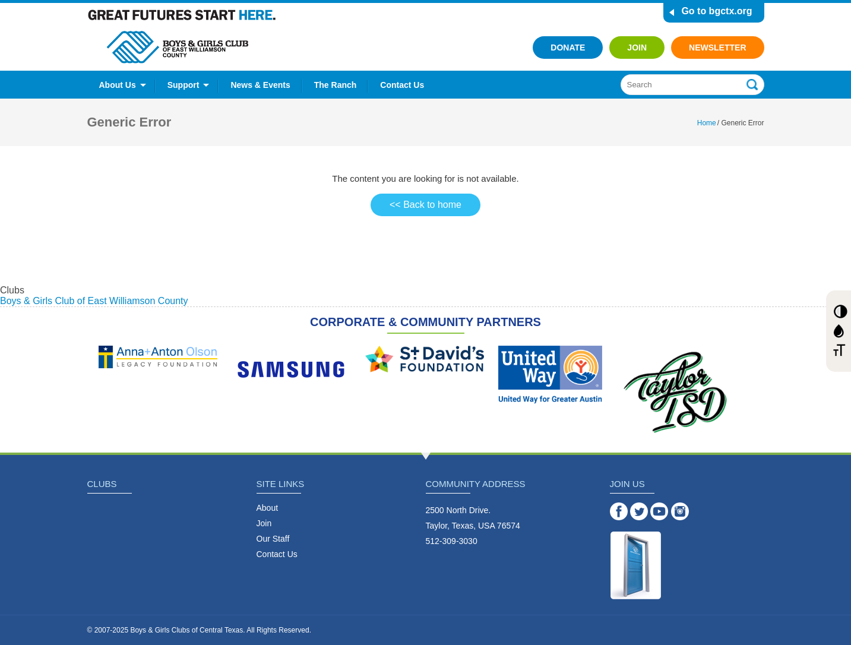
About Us (117, 85)
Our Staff (273, 538)
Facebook (619, 511)
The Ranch (335, 85)
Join (637, 47)
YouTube (659, 511)
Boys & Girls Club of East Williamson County (94, 301)
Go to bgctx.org (716, 11)
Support (183, 85)
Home (706, 123)
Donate (568, 47)
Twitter (639, 511)
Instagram (680, 511)
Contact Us (402, 85)
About (268, 508)
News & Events (260, 85)
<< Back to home (425, 205)
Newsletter (717, 47)
